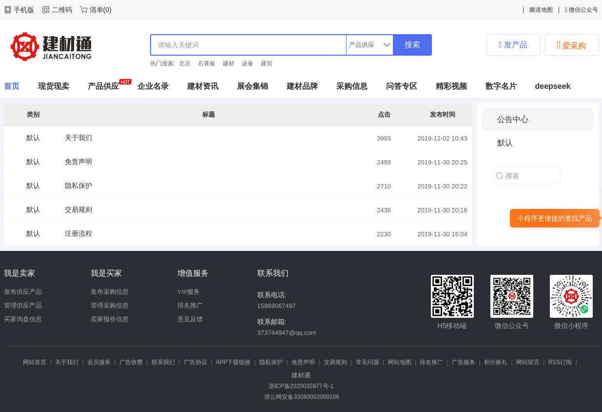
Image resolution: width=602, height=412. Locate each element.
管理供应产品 (23, 305)
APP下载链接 (233, 362)
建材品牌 (302, 86)
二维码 (62, 10)
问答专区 (401, 86)
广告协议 (195, 362)
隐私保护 (78, 185)
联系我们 (163, 362)
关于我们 (78, 138)
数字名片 (501, 86)
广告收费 (131, 362)
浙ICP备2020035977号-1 (301, 386)
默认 (33, 138)
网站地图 (399, 362)
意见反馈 (190, 319)
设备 (247, 63)
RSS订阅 (560, 362)
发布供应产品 (23, 291)
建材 (228, 63)
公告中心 (512, 119)
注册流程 (78, 233)
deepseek (553, 86)
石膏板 (206, 63)
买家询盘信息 (23, 319)
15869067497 (276, 305)
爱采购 (571, 45)
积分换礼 (495, 362)
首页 (11, 86)
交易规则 (78, 209)
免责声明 (78, 161)
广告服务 (463, 362)
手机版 (24, 10)
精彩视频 (451, 86)
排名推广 (190, 305)
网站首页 (34, 362)
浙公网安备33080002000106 (301, 396)
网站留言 (528, 362)
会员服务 (99, 362)
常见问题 (367, 362)
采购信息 (352, 86)
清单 (96, 10)
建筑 (266, 63)
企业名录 (153, 86)
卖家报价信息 (110, 319)
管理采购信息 (110, 305)
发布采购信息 (110, 291)
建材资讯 (202, 86)
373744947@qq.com (286, 332)
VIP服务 (188, 291)
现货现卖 (53, 86)
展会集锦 (252, 86)
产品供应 (103, 86)
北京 (185, 63)
